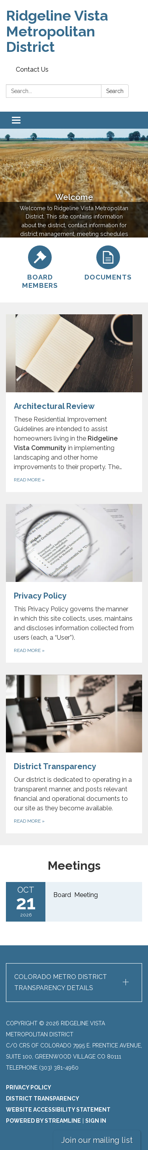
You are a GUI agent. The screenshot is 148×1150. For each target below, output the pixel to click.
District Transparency (42, 1098)
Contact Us (32, 69)
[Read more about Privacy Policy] (74, 583)
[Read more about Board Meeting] (74, 902)
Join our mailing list (97, 1140)
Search (115, 91)
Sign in (95, 1121)
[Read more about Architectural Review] (74, 403)
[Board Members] (40, 267)
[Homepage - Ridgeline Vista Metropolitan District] (74, 31)
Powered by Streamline (43, 1121)
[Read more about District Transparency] (74, 754)
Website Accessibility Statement (58, 1109)
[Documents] (108, 263)
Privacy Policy (28, 1087)
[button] (74, 983)
